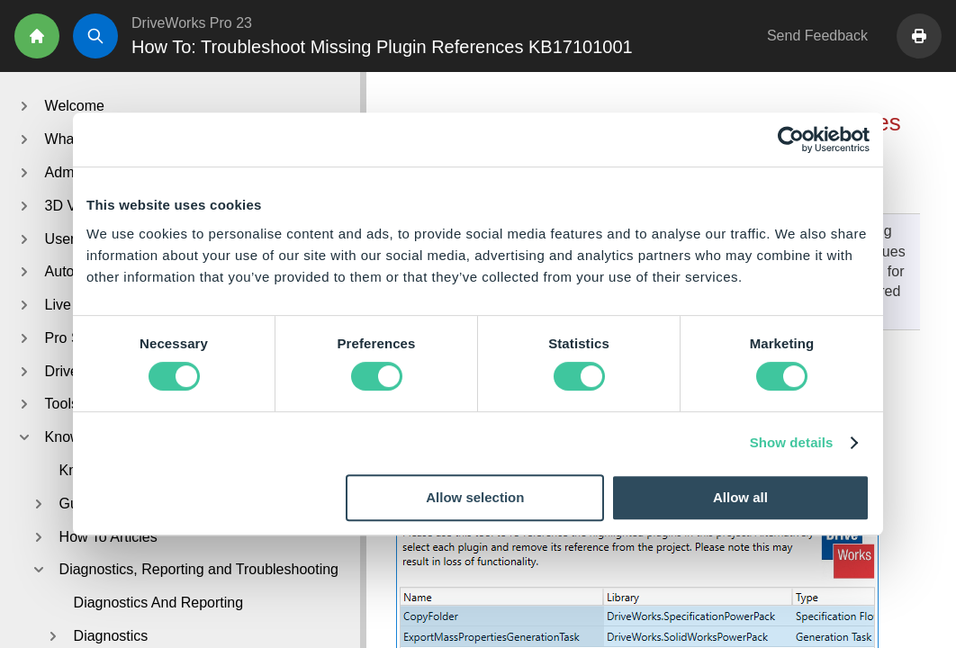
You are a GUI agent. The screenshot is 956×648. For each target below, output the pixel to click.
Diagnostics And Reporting (159, 602)
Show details (792, 442)
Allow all (740, 497)
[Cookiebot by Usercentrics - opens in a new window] (791, 139)
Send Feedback (817, 35)
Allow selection (475, 497)
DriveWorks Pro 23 (191, 23)
